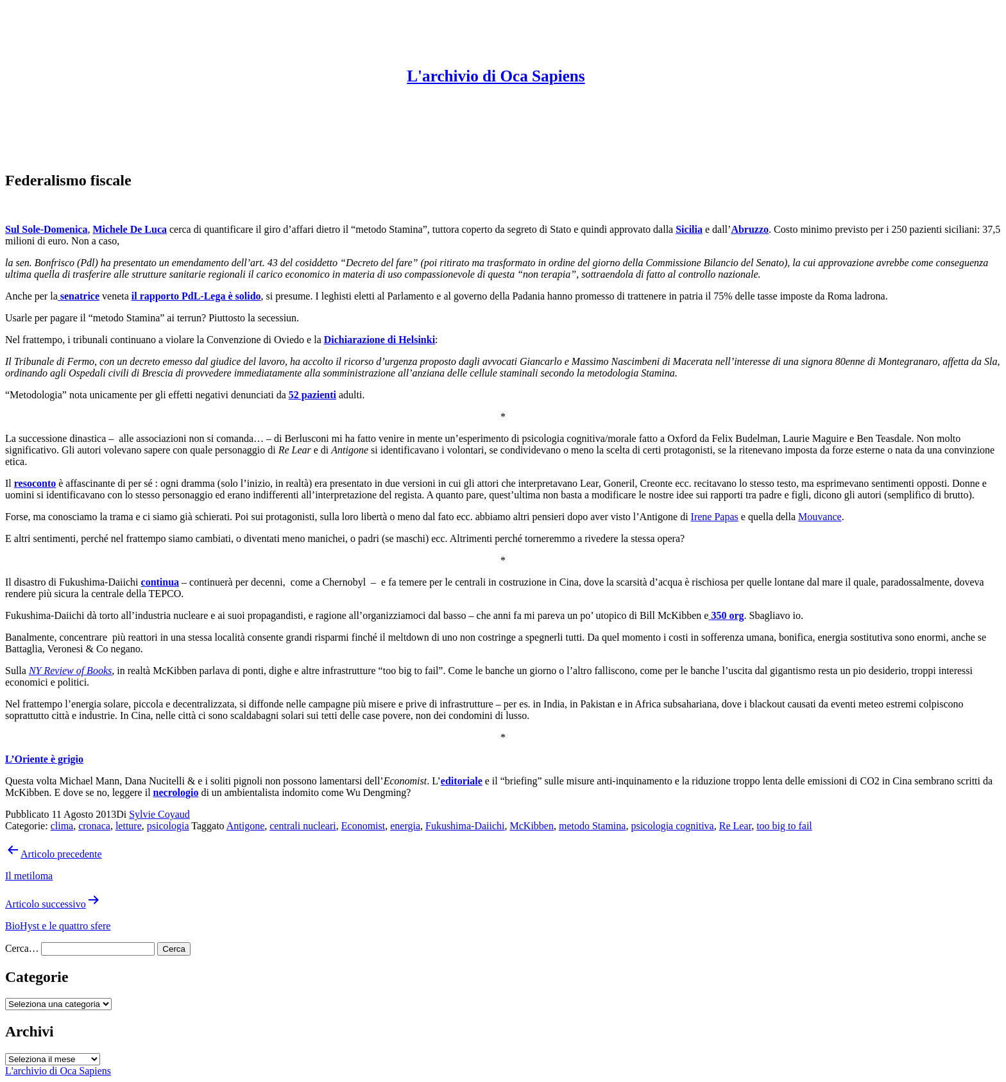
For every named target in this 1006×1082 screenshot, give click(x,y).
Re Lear (735, 825)
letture (128, 825)
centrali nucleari (302, 825)
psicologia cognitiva (672, 825)
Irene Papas (714, 516)
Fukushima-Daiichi (465, 825)
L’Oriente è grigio (44, 759)
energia (405, 825)
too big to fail (784, 825)
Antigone (245, 825)
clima (62, 825)
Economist (363, 825)
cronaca (94, 825)
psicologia (168, 825)
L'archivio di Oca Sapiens (495, 76)
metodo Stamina (592, 825)
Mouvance (820, 516)
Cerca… (21, 948)
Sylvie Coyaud (159, 814)
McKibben (532, 825)
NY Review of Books (70, 670)
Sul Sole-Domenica (46, 229)
